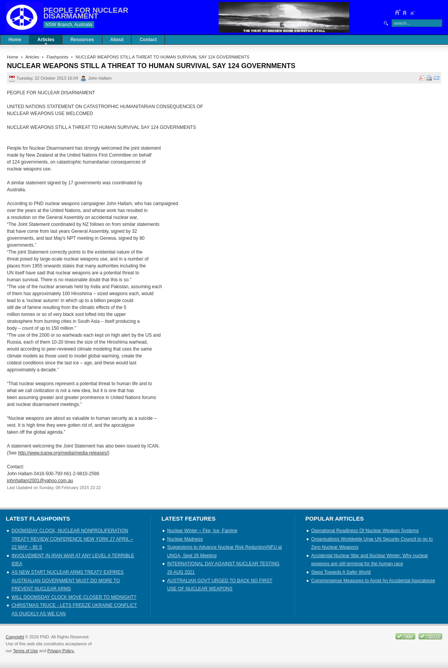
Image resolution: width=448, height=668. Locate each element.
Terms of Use (25, 650)
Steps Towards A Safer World (341, 572)
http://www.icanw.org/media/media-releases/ (63, 453)
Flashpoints (57, 57)
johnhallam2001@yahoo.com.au (40, 480)
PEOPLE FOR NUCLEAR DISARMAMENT (85, 13)
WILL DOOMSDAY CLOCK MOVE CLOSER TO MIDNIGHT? (74, 597)
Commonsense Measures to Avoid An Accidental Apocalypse (373, 580)
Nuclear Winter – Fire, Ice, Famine (202, 530)
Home (12, 57)
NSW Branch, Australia (68, 24)
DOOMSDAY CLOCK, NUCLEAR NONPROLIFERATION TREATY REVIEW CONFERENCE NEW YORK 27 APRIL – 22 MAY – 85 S (72, 539)
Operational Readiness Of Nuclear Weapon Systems (365, 530)
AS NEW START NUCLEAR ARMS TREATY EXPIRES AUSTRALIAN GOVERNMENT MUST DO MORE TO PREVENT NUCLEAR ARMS (67, 580)
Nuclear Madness (185, 539)
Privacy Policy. (61, 650)
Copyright (15, 637)
